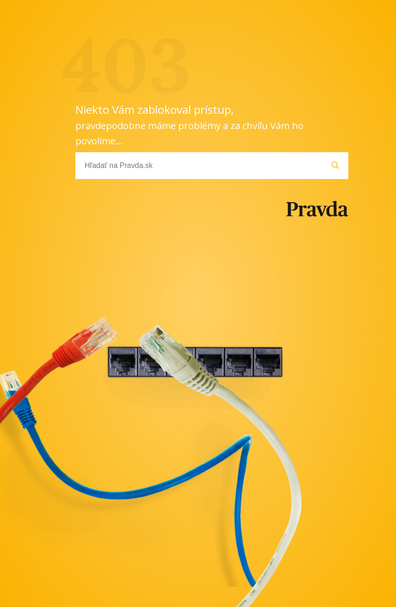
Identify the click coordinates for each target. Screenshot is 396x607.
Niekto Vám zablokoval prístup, (189, 124)
